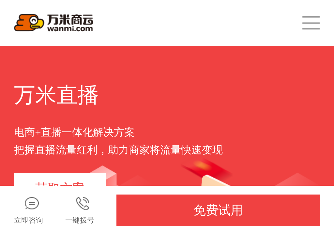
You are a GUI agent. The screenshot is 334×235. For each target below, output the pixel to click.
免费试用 (218, 210)
